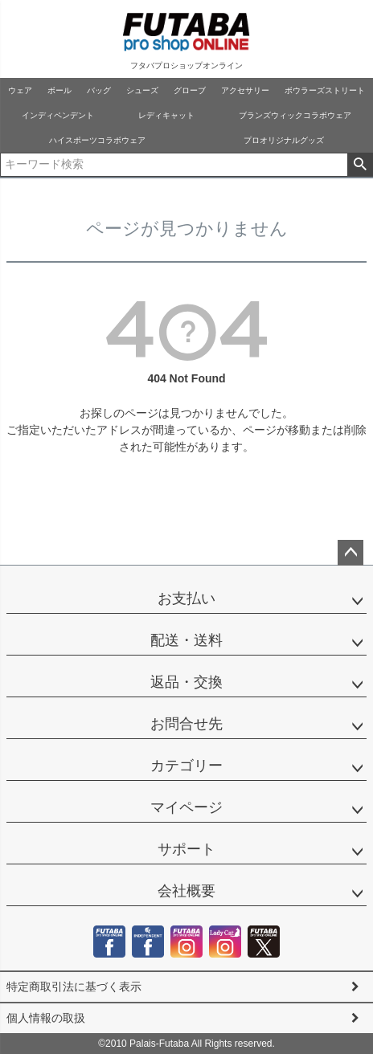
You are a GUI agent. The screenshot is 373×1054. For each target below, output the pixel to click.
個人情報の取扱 (45, 1017)
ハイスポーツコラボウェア (97, 140)
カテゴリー (186, 766)
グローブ (190, 90)
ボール (59, 90)
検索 (359, 164)
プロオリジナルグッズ (284, 140)
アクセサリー (245, 90)
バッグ (99, 90)
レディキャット (166, 115)
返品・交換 (186, 682)
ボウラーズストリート (325, 90)
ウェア (20, 90)
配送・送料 (186, 640)
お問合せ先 (186, 724)
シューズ (142, 90)
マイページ (186, 807)
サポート (186, 849)
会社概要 (186, 891)
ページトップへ (350, 553)
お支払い (186, 598)
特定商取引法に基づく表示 (73, 986)
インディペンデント (58, 115)
